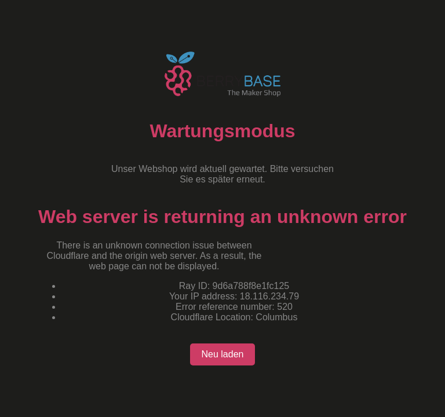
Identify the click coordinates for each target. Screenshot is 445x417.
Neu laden (223, 354)
